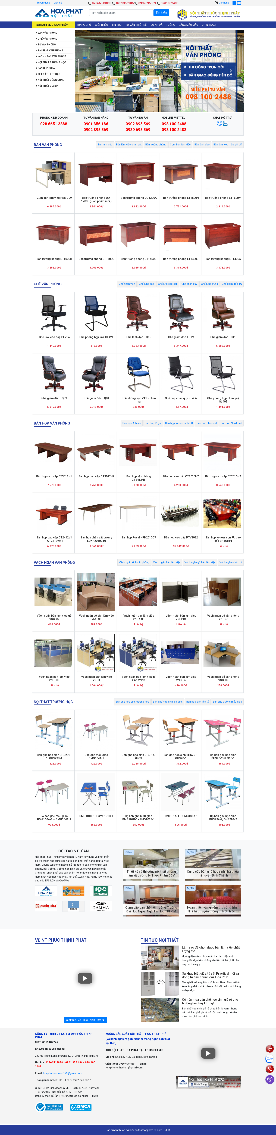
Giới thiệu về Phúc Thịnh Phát (85, 1020)
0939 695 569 (138, 129)
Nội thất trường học (51, 62)
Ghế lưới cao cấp (168, 283)
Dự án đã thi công (163, 24)
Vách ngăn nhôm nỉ (230, 562)
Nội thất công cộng (50, 80)
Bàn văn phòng (46, 32)
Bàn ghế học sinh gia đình (168, 701)
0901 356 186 (96, 124)
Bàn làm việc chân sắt (129, 144)
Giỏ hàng (224, 2)
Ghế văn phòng (46, 38)
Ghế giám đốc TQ (232, 283)
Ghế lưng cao (146, 283)
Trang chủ (84, 24)
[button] (87, 71)
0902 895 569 (96, 129)
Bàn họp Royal (153, 423)
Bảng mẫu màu (188, 24)
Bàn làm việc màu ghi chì (228, 144)
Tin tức (117, 24)
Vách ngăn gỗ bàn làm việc (200, 562)
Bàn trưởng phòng (155, 144)
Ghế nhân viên (127, 283)
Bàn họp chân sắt (207, 423)
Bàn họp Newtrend (231, 423)
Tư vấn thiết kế (136, 24)
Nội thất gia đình (48, 86)
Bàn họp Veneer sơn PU (179, 423)
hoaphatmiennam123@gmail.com (62, 1073)
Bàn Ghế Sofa (45, 68)
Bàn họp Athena (132, 423)
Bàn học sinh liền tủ (197, 701)
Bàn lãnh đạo (202, 144)
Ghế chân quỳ (189, 283)
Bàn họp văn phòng (49, 50)
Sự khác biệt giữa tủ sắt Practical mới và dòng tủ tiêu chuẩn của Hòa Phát (210, 975)
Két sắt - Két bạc (48, 74)
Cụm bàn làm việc (180, 144)
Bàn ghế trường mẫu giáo (227, 701)
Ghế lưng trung (209, 283)
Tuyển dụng (43, 2)
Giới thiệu (101, 24)
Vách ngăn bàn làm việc (167, 562)
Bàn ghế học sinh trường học (132, 701)
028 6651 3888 (53, 124)
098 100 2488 (174, 124)
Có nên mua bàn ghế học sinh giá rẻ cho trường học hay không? (210, 1001)
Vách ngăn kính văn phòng (134, 562)
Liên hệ (58, 2)
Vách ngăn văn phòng (51, 56)
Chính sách (209, 24)
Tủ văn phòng (46, 44)
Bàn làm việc (105, 144)
